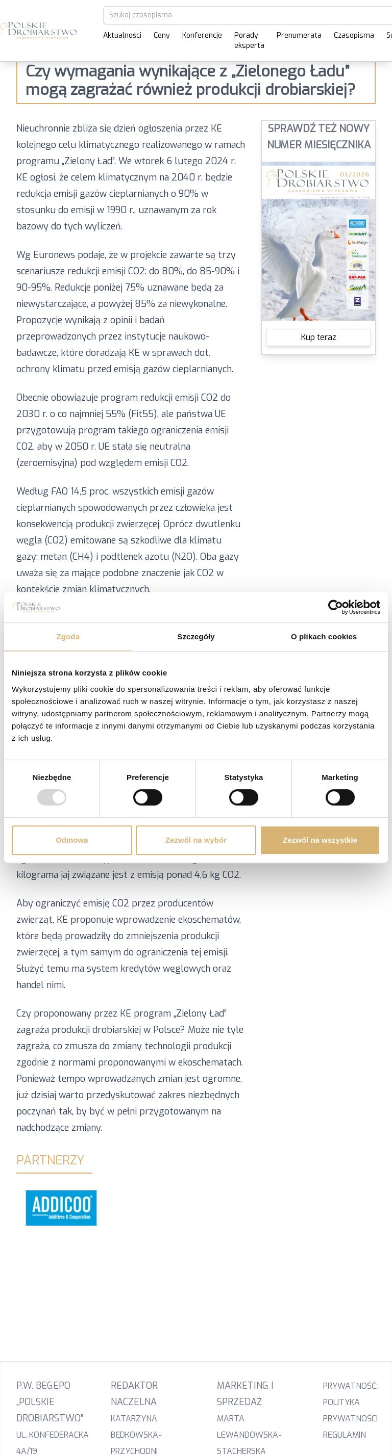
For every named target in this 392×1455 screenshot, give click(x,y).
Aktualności (122, 35)
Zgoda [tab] (68, 636)
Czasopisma (354, 35)
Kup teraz (318, 337)
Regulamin (344, 1435)
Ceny (162, 35)
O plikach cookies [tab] (324, 636)
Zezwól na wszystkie (320, 840)
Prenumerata (299, 35)
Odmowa (72, 840)
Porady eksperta (249, 40)
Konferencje (202, 35)
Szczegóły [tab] (195, 636)
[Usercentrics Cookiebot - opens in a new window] (335, 607)
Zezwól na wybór (196, 840)
